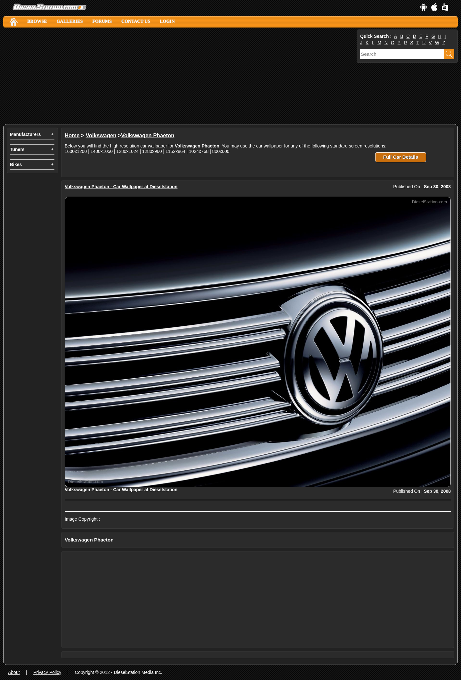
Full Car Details (400, 157)
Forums (102, 21)
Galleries (69, 21)
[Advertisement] (179, 76)
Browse (37, 21)
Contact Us (135, 21)
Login (167, 21)
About (14, 672)
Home (72, 135)
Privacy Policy (47, 672)
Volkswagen (101, 135)
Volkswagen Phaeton (147, 135)
